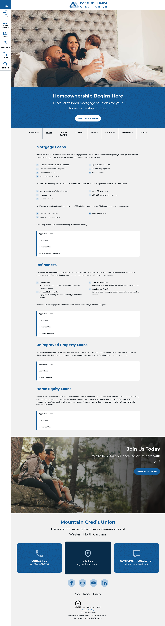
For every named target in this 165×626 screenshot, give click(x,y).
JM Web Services (96, 618)
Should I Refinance (46, 333)
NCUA (86, 594)
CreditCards (63, 134)
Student (79, 133)
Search (84, 610)
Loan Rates (43, 240)
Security (97, 594)
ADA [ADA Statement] (77, 594)
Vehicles (34, 133)
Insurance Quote (45, 247)
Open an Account (147, 471)
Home (49, 133)
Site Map (91, 610)
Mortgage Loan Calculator (49, 253)
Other (94, 133)
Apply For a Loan (88, 118)
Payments (127, 133)
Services (110, 133)
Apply (143, 133)
